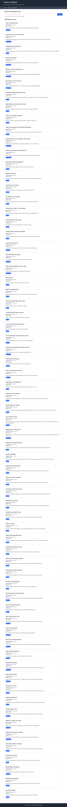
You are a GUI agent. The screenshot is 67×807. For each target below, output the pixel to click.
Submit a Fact (14, 7)
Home (6, 7)
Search (59, 14)
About (9, 7)
